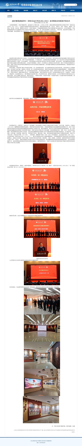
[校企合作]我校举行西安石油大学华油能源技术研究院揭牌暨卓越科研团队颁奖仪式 (59, 430)
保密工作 (54, 10)
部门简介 (16, 10)
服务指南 (26, 10)
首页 (8, 10)
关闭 (73, 432)
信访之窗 (44, 10)
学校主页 (63, 10)
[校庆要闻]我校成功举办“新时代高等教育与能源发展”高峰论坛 (28, 430)
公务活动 (72, 10)
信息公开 (35, 10)
